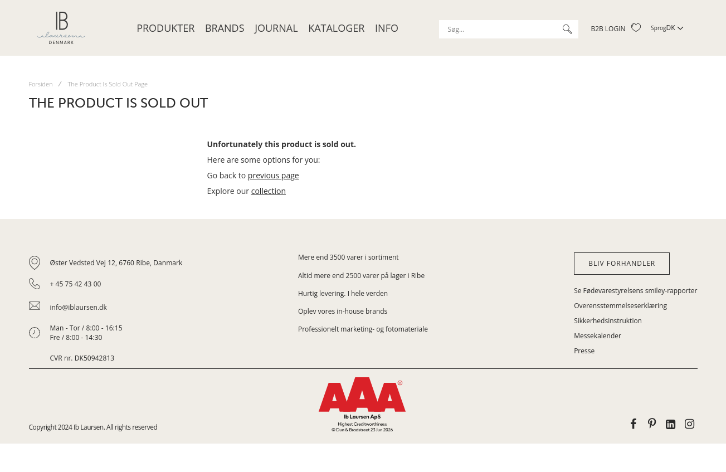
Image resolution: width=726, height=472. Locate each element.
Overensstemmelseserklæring (620, 305)
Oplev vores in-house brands (342, 311)
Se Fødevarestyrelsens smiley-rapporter (635, 290)
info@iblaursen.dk (78, 307)
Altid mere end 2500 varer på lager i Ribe (361, 275)
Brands (225, 28)
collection (268, 191)
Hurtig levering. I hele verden (343, 293)
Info (386, 28)
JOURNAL (276, 28)
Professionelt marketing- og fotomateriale (363, 329)
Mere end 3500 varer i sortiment (348, 257)
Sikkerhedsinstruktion (608, 320)
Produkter (165, 28)
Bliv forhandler (621, 263)
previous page (273, 175)
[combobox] (508, 29)
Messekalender (597, 335)
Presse (584, 351)
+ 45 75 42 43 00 (75, 284)
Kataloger (336, 28)
